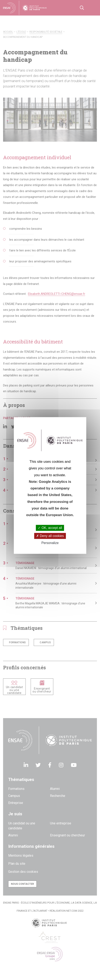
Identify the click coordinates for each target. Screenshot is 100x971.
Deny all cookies (50, 536)
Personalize (50, 543)
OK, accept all (50, 528)
